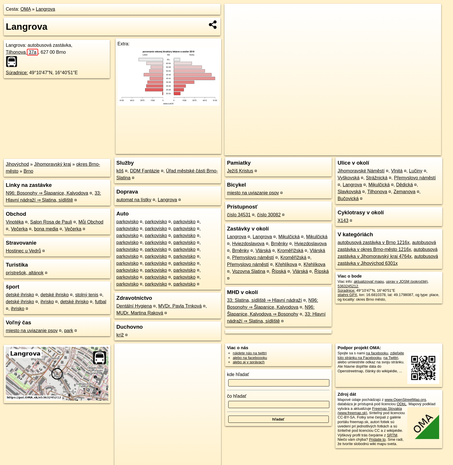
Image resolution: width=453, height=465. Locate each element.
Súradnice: (17, 72)
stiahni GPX (347, 295)
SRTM (392, 435)
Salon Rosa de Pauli (51, 222)
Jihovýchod (17, 164)
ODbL (401, 404)
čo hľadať (237, 396)
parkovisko (127, 221)
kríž (120, 334)
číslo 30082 (269, 214)
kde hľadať (238, 374)
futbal (100, 301)
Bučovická (348, 198)
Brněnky (279, 243)
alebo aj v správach (249, 362)
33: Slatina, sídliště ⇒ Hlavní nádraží (264, 300)
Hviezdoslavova (248, 243)
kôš (120, 170)
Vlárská (263, 250)
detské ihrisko (20, 294)
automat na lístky (133, 199)
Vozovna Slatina (248, 271)
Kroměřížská (290, 250)
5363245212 (347, 286)
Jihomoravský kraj (52, 164)
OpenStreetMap (341, 151)
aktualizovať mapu (369, 281)
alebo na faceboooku (250, 358)
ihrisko (47, 301)
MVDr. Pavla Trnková (180, 306)
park (68, 330)
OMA (26, 9)
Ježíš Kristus (240, 170)
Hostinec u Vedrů (23, 250)
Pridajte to (377, 439)
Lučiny (415, 170)
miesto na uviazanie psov (32, 330)
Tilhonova (22, 52)
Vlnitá (396, 170)
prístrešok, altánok (25, 272)
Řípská (279, 271)
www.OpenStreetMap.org (405, 399)
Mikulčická (289, 236)
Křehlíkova (286, 264)
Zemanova (404, 191)
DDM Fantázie (144, 170)
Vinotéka (15, 222)
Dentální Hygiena (134, 306)
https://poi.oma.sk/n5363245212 (415, 151)
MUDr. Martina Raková (139, 312)
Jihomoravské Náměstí (361, 170)
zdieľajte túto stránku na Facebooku (370, 355)
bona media (46, 228)
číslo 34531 (239, 214)
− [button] (234, 22)
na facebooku (377, 353)
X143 (342, 220)
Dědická (404, 184)
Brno (28, 171)
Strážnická (377, 177)
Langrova (45, 9)
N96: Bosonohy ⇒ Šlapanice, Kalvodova (47, 193)
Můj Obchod (90, 222)
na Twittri (390, 358)
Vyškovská (348, 177)
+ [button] (234, 13)
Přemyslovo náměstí (253, 257)
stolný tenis (86, 294)
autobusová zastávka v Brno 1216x (373, 242)
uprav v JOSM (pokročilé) (407, 281)
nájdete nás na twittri (250, 353)
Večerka (19, 228)
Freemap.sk (371, 151)
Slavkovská (349, 191)
